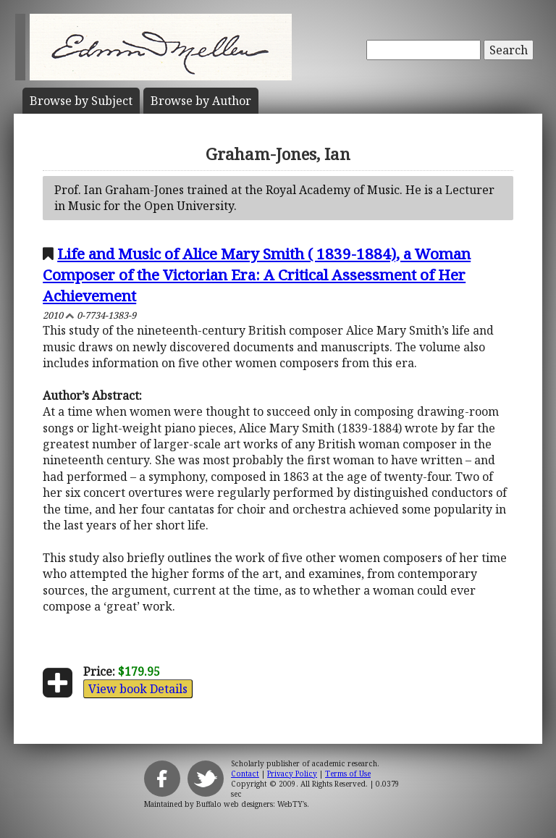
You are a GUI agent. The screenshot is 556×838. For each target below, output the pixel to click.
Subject (81, 100)
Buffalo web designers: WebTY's (251, 804)
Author (201, 100)
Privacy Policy (292, 773)
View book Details (138, 689)
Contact (245, 773)
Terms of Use (348, 773)
